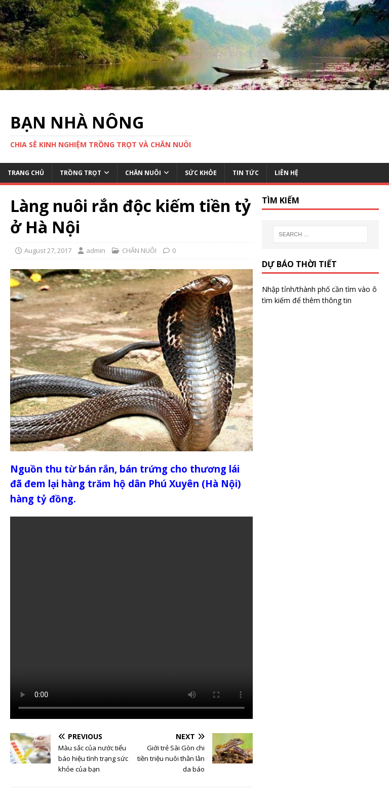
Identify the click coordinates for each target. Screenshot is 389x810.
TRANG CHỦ (26, 172)
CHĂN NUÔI (143, 172)
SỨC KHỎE (201, 172)
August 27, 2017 (47, 250)
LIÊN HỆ (286, 172)
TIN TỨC (245, 172)
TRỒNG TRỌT (80, 172)
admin (95, 250)
